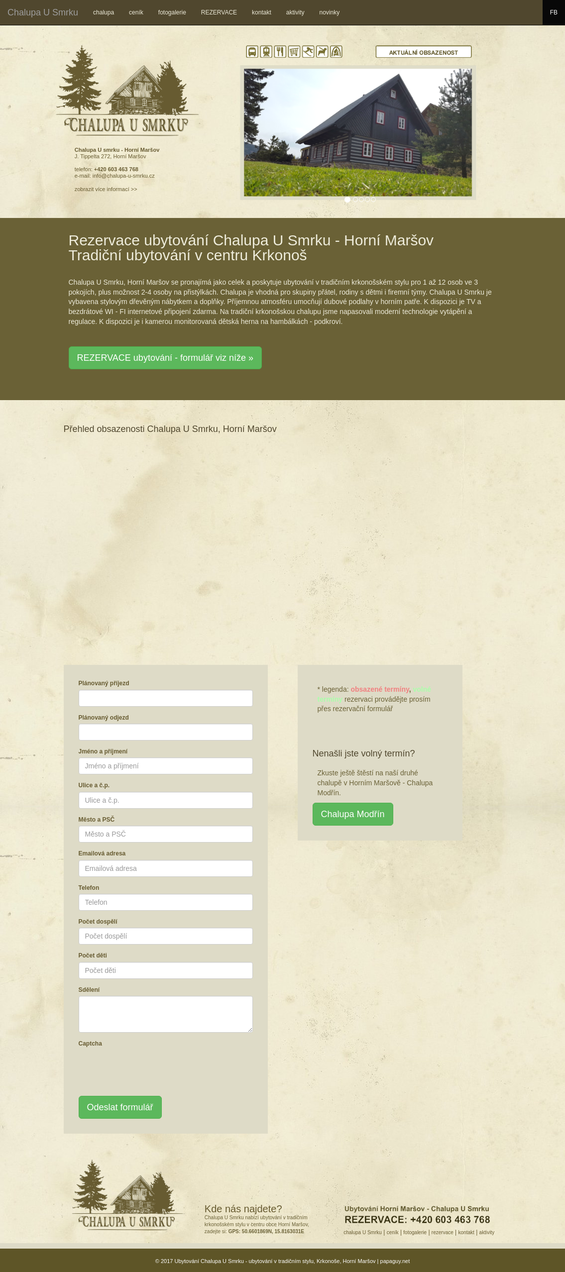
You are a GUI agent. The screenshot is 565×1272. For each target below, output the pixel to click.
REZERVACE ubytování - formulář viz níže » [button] (165, 358)
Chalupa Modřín (353, 814)
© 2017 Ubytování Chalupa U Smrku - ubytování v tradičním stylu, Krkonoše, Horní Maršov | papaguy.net (282, 1261)
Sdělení (89, 989)
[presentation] (154, 1069)
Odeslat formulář (120, 1107)
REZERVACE (219, 12)
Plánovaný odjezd (104, 717)
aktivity (295, 12)
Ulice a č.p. (94, 785)
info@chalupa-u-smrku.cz (124, 176)
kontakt (261, 12)
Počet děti (93, 955)
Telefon (89, 887)
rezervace (442, 1232)
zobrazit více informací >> (106, 189)
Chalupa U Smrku (42, 12)
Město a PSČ (97, 819)
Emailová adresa (102, 853)
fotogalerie (172, 12)
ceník (136, 12)
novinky (329, 12)
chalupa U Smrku (362, 1232)
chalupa (103, 12)
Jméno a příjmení (103, 751)
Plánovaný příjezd (104, 683)
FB (557, 11)
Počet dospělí (98, 921)
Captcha (90, 1043)
